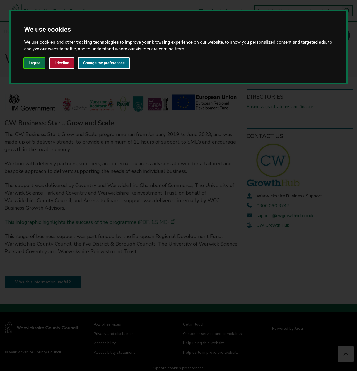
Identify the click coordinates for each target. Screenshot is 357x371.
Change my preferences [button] (104, 63)
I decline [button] (61, 63)
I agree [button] (34, 63)
